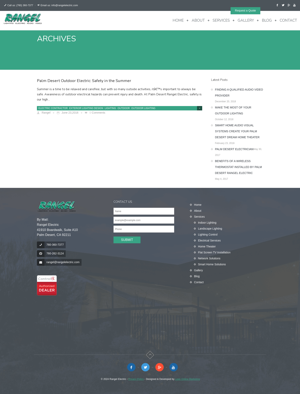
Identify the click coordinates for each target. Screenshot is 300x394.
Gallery (246, 20)
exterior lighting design (86, 108)
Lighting (110, 108)
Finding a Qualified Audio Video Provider (239, 92)
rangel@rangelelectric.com (63, 262)
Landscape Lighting (210, 228)
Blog (267, 20)
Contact (288, 20)
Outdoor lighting (143, 108)
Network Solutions (209, 258)
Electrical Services (209, 240)
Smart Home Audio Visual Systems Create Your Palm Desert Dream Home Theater (237, 131)
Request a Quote (245, 10)
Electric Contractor (53, 108)
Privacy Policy (136, 379)
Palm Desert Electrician (234, 149)
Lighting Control (207, 234)
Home (178, 20)
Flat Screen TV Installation (214, 252)
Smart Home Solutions (212, 264)
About (198, 20)
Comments (98, 112)
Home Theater (207, 246)
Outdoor (124, 108)
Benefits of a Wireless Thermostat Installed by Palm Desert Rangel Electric (238, 167)
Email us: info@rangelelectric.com (59, 5)
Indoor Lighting (207, 222)
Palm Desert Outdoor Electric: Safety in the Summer (84, 80)
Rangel (45, 112)
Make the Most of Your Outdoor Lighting (233, 110)
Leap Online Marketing (187, 379)
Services (221, 20)
